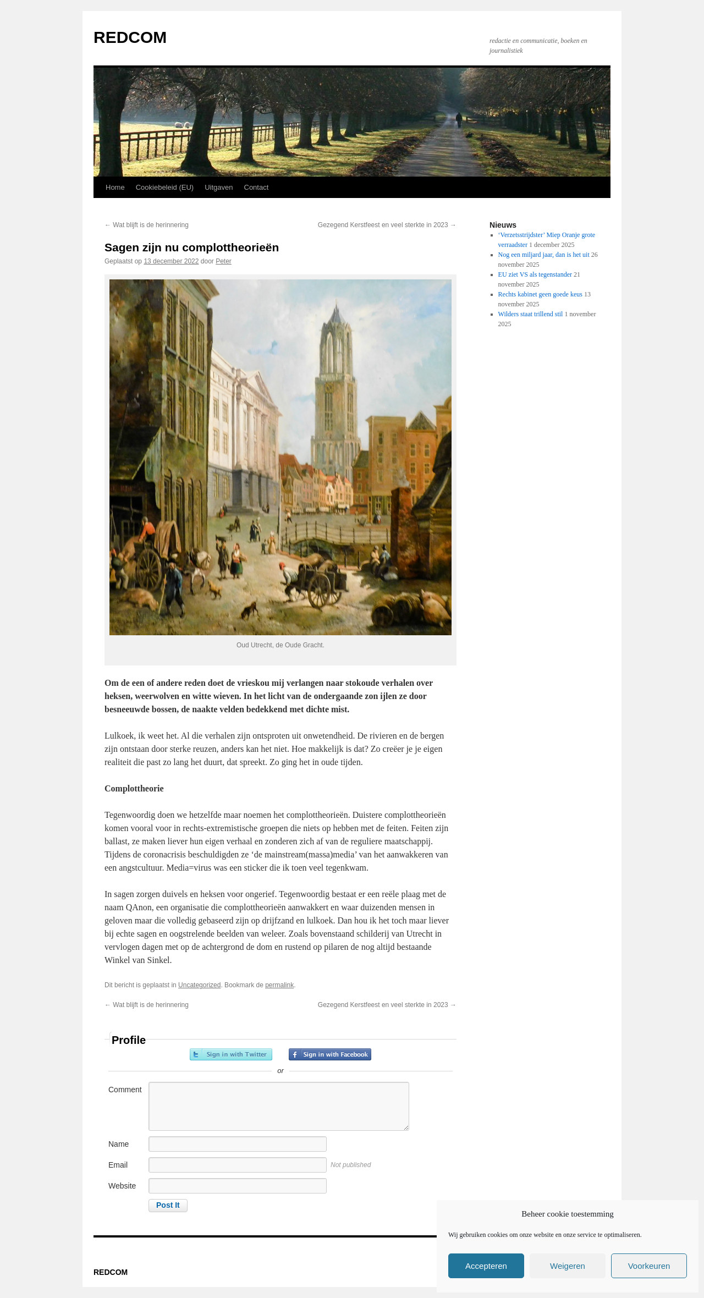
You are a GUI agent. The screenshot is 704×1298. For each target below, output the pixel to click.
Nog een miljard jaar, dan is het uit (544, 254)
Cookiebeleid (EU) (165, 187)
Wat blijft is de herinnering (147, 225)
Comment (125, 1089)
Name (118, 1144)
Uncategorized (199, 985)
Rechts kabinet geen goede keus (540, 294)
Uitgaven (219, 187)
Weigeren (567, 1265)
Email (118, 1164)
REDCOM (130, 37)
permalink (279, 985)
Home (115, 187)
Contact (256, 187)
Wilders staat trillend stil (530, 314)
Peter (224, 261)
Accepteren (486, 1265)
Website (122, 1185)
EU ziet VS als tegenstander (535, 274)
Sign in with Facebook (330, 1054)
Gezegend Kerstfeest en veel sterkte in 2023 (387, 225)
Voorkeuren (649, 1265)
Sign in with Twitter (231, 1054)
